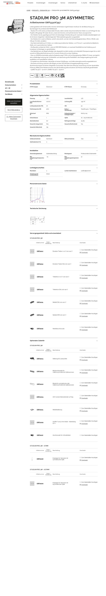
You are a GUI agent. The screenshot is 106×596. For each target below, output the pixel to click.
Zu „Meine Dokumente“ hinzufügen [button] (14, 118)
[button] (30, 3)
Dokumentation (10, 85)
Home (28, 10)
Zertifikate (8, 94)
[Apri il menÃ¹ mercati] (94, 3)
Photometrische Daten (13, 91)
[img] (32, 75)
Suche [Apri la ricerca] (84, 3)
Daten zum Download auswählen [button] (14, 102)
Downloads (84, 252)
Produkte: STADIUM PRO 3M (41, 10)
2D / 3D (7, 88)
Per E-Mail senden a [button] (13, 110)
